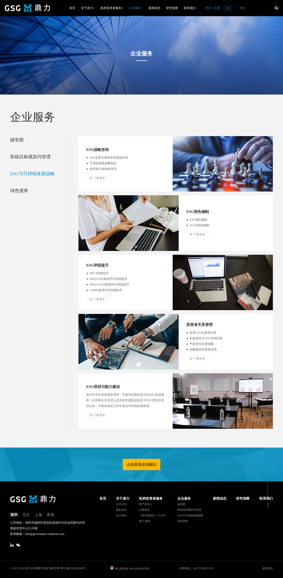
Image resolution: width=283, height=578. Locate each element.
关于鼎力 (88, 8)
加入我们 (121, 515)
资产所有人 (145, 504)
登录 (208, 8)
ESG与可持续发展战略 (32, 173)
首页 (72, 8)
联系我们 (190, 8)
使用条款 (267, 568)
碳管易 (17, 139)
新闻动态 (154, 8)
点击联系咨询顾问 (141, 464)
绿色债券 (19, 190)
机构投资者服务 (111, 8)
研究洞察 (172, 8)
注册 (217, 8)
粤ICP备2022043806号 (72, 568)
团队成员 (121, 509)
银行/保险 (144, 521)
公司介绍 (121, 504)
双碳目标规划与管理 (30, 156)
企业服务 (136, 8)
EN (228, 8)
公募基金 (144, 509)
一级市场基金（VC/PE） (153, 515)
